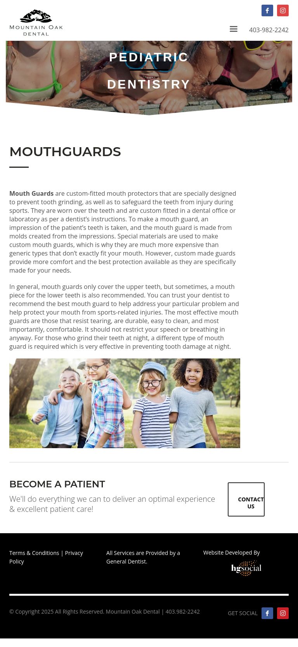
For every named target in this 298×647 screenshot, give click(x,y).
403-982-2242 (239, 10)
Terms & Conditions (34, 553)
